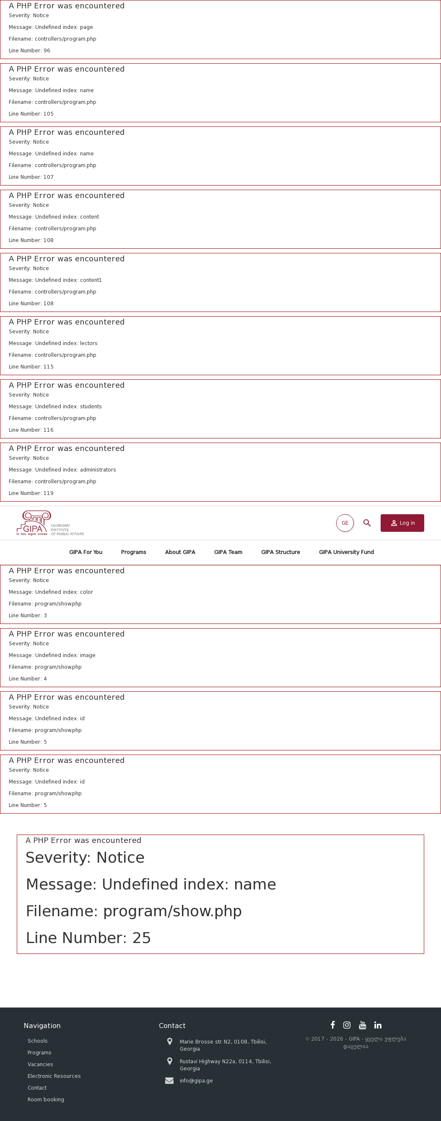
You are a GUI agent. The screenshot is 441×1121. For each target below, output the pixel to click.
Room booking (46, 1099)
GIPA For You (85, 552)
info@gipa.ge (196, 1080)
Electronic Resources (54, 1076)
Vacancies (40, 1064)
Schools (38, 1041)
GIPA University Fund (346, 552)
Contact (37, 1088)
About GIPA (180, 552)
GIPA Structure (280, 552)
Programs (133, 552)
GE (345, 523)
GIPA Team (228, 552)
